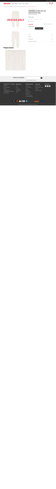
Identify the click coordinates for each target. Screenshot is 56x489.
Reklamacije (27, 90)
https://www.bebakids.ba (24, 104)
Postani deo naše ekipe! (38, 90)
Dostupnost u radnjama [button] (40, 41)
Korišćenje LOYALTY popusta (39, 87)
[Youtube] (50, 86)
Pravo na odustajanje (28, 87)
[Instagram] (47, 86)
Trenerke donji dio (15, 6)
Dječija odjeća (11, 6)
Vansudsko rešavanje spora (29, 96)
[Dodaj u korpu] (39, 28)
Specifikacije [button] (40, 39)
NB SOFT (31, 104)
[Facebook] (45, 86)
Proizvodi (8, 6)
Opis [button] (40, 34)
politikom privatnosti (33, 80)
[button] (51, 3)
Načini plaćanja (28, 93)
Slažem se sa (31, 80)
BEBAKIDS (5, 6)
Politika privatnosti (18, 90)
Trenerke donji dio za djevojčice (22, 6)
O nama (17, 87)
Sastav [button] (40, 36)
